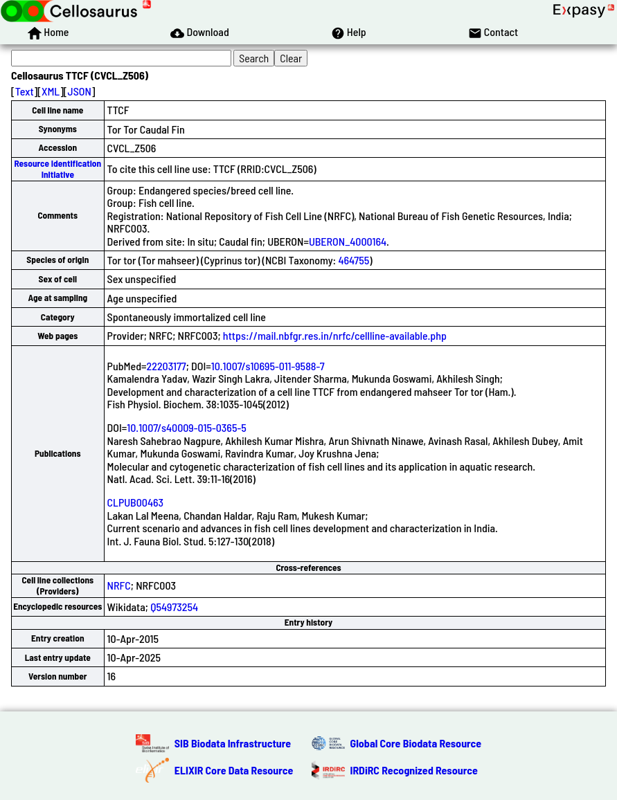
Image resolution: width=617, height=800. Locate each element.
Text (24, 91)
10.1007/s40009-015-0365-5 (186, 427)
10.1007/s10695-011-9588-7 (268, 365)
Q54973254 (174, 606)
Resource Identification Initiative (57, 168)
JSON (79, 91)
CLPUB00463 (135, 502)
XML (51, 91)
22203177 (166, 365)
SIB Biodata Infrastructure (233, 742)
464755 (353, 259)
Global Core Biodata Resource (416, 742)
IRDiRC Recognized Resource (414, 769)
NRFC (119, 585)
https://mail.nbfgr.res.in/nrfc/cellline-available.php (335, 335)
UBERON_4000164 (347, 241)
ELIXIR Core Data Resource (234, 769)
